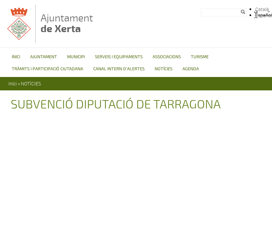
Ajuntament (67, 23)
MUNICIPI (76, 57)
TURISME (200, 57)
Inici (12, 83)
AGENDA (190, 69)
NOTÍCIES (163, 69)
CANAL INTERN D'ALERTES (119, 69)
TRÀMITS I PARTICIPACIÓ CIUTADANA (47, 69)
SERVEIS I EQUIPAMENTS (119, 57)
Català (262, 9)
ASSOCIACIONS (167, 57)
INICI (16, 57)
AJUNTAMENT (43, 57)
